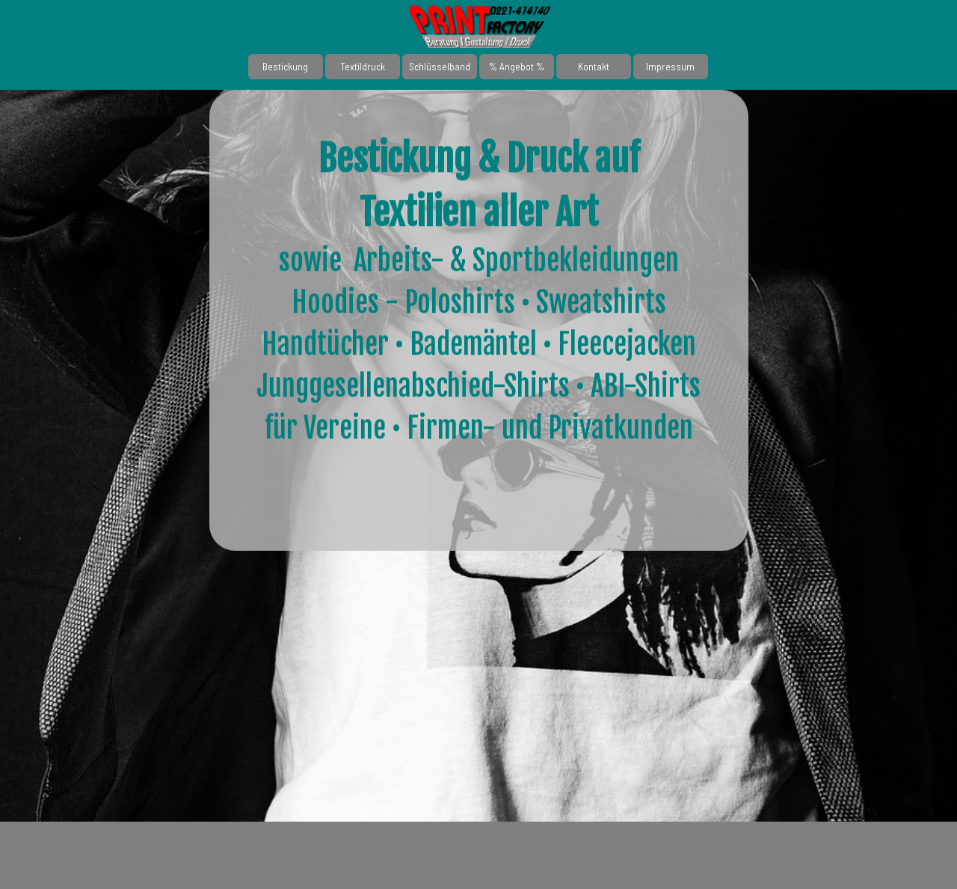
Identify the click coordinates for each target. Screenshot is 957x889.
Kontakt (593, 67)
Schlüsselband (439, 67)
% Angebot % (516, 67)
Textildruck (362, 67)
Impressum (670, 67)
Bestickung (285, 67)
